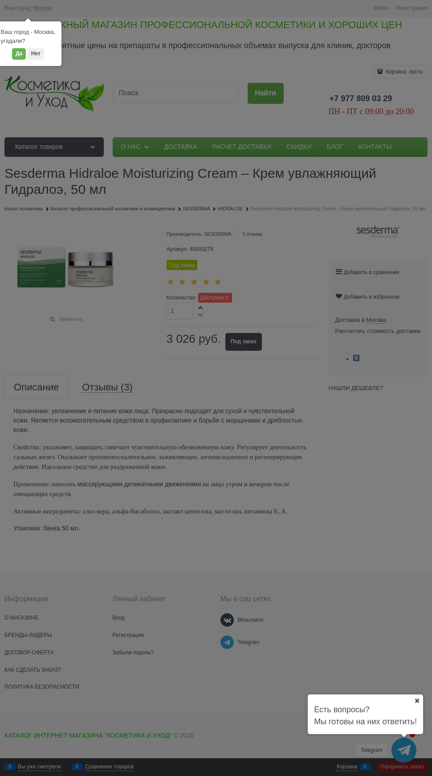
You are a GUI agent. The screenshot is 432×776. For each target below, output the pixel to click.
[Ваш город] (416, 700)
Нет (36, 53)
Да (19, 53)
